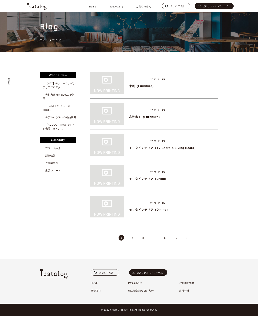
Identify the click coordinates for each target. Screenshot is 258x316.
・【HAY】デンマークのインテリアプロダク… (59, 85)
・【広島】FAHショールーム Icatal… (59, 108)
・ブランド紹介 (52, 148)
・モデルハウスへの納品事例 (59, 117)
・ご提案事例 (50, 163)
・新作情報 (49, 155)
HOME (95, 282)
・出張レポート (52, 170)
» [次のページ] (186, 238)
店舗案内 (96, 290)
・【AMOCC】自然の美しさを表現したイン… (59, 126)
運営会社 (184, 290)
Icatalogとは (116, 6)
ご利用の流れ (143, 6)
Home (92, 6)
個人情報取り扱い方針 (141, 290)
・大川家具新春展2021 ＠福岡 (59, 96)
